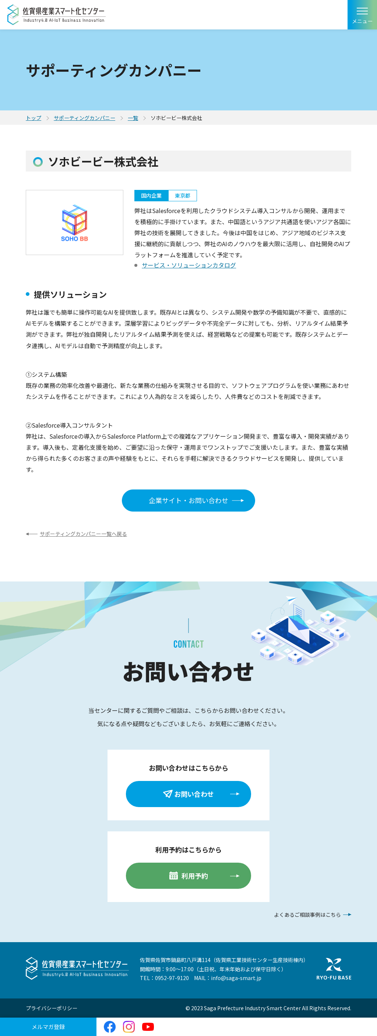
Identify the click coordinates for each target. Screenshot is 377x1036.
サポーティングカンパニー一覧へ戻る (83, 533)
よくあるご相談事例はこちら (307, 914)
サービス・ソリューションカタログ (189, 265)
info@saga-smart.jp (236, 978)
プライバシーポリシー (51, 1008)
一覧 (133, 117)
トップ (33, 117)
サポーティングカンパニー (84, 117)
